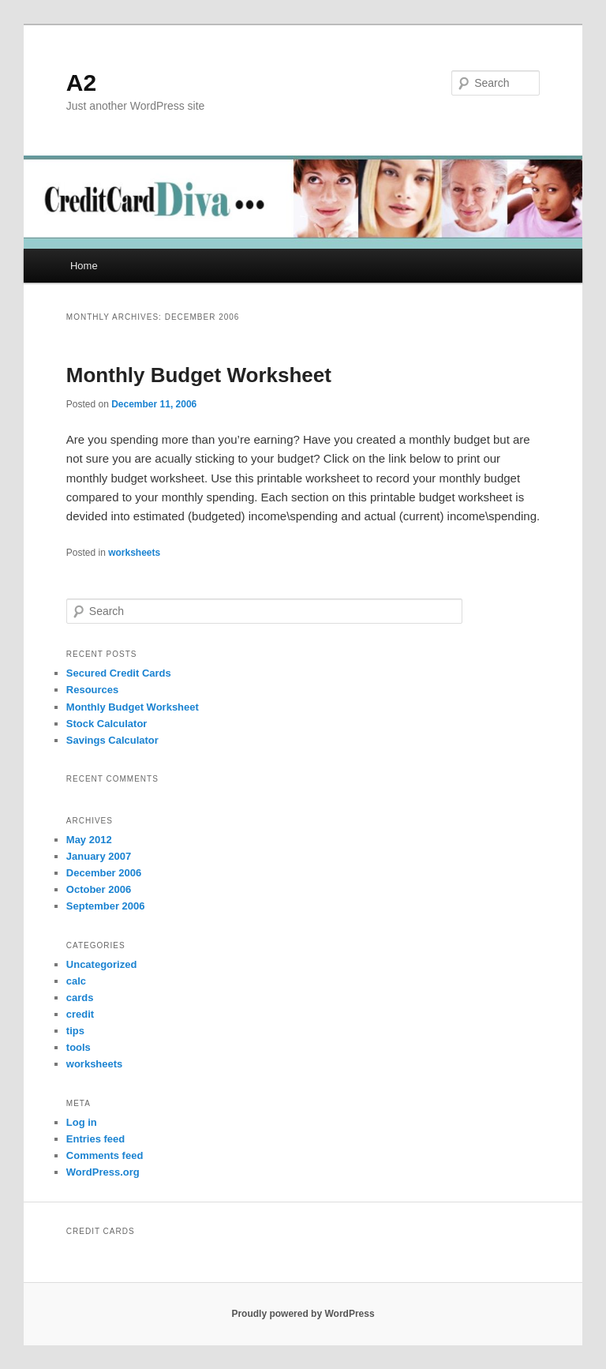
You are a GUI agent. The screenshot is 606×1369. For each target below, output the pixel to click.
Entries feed (95, 1139)
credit (80, 1014)
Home (84, 266)
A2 (81, 82)
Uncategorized (101, 964)
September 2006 (105, 906)
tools (78, 1047)
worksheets (134, 552)
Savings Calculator (112, 740)
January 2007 (98, 856)
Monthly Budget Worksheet (198, 375)
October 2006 (98, 889)
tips (75, 1031)
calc (76, 981)
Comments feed (105, 1155)
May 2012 (89, 840)
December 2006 (103, 873)
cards (80, 997)
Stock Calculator (107, 724)
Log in (81, 1122)
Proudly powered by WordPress (302, 1313)
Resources (92, 690)
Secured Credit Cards (118, 673)
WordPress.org (103, 1172)
